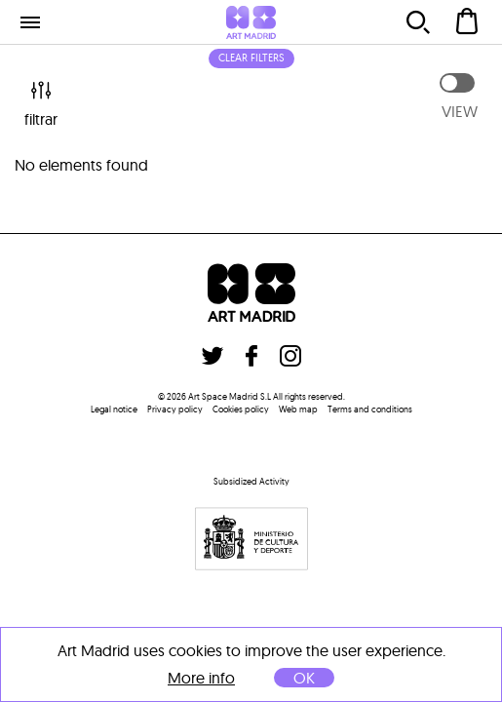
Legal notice (114, 409)
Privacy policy (175, 409)
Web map (298, 409)
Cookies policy (240, 409)
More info (201, 678)
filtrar (41, 102)
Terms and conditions (370, 409)
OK (304, 677)
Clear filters (251, 57)
